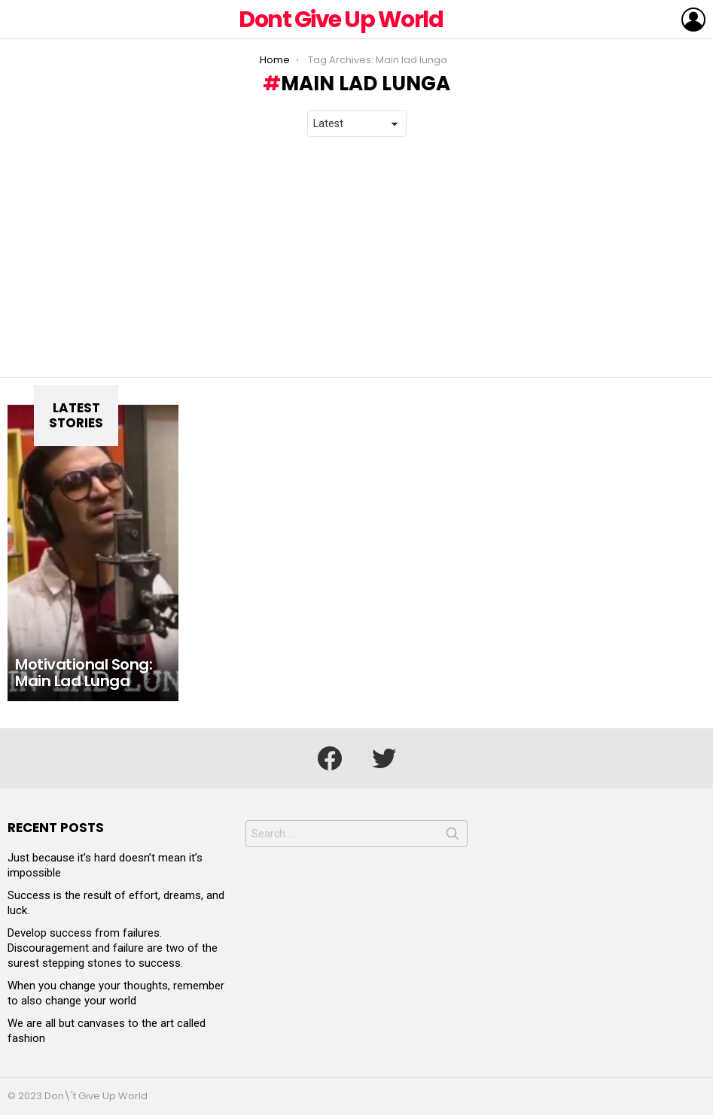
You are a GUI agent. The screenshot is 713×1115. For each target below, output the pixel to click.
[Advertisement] (356, 257)
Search (452, 836)
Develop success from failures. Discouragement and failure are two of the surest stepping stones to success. (113, 948)
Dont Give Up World (341, 19)
